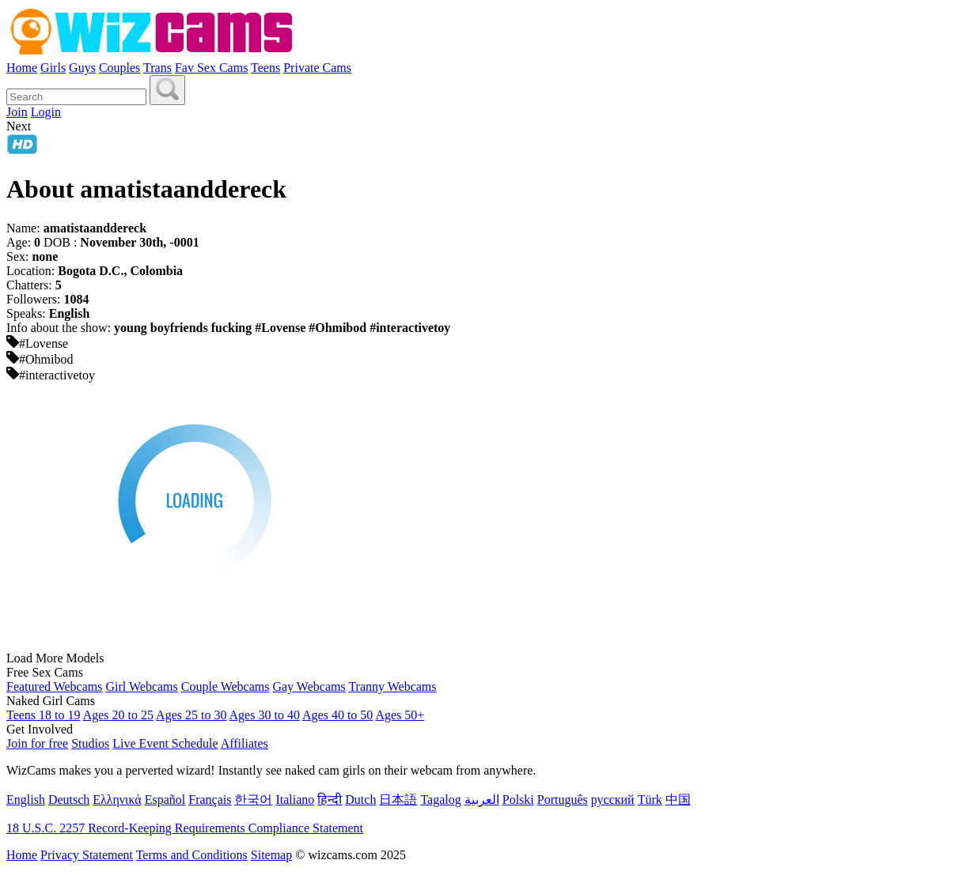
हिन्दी (329, 799)
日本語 (398, 799)
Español (165, 799)
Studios (90, 743)
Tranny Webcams (392, 686)
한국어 (253, 799)
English (25, 799)
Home (21, 67)
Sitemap (271, 855)
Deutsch (68, 799)
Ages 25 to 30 (191, 715)
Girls (53, 67)
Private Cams (317, 67)
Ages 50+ (399, 715)
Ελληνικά (117, 799)
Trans (157, 67)
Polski (518, 799)
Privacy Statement (86, 855)
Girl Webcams (141, 686)
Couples (119, 67)
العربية (481, 799)
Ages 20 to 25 (118, 715)
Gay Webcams (309, 686)
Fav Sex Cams (211, 67)
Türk (650, 799)
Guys (82, 67)
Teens (265, 67)
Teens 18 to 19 (43, 715)
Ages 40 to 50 (337, 715)
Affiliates (244, 743)
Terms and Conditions (192, 855)
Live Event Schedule (165, 743)
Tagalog (440, 799)
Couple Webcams (225, 686)
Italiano (294, 799)
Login (46, 112)
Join (17, 112)
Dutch (360, 799)
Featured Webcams (54, 686)
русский (613, 799)
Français (209, 799)
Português (562, 799)
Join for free (37, 743)
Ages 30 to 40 (264, 715)
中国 (678, 799)
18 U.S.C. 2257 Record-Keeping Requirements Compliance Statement (184, 828)
